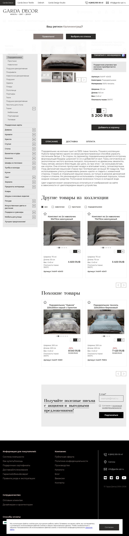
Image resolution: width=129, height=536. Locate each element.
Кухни (7, 172)
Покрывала (11, 72)
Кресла (8, 139)
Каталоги (59, 470)
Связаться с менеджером (109, 55)
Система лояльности (13, 457)
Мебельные (13, 112)
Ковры (8, 191)
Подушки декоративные (16, 68)
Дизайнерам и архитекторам (18, 504)
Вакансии (60, 478)
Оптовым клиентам (13, 500)
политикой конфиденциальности (112, 407)
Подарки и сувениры (14, 212)
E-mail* (102, 394)
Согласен (109, 527)
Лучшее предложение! (15, 222)
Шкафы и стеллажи (13, 163)
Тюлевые (11, 120)
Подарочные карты (13, 125)
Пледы (9, 87)
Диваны (8, 130)
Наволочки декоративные (17, 76)
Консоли (9, 158)
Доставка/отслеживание (15, 470)
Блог (57, 474)
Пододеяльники (15, 57)
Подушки (10, 79)
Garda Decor (8, 3)
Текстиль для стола (14, 105)
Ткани (8, 108)
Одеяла (9, 83)
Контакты (59, 482)
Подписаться (111, 415)
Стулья (8, 144)
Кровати (8, 134)
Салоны (111, 462)
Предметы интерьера (14, 187)
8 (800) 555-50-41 (96, 3)
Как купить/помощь (13, 461)
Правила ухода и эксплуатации (19, 478)
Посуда (8, 201)
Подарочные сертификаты (16, 465)
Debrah (41, 3)
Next (123, 285)
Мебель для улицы (13, 217)
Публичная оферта (64, 457)
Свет (7, 177)
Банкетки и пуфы (12, 153)
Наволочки (12, 65)
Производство (62, 465)
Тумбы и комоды (12, 168)
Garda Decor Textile (26, 3)
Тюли (8, 97)
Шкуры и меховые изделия (17, 196)
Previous (118, 285)
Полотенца (11, 90)
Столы (8, 149)
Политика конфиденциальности (71, 461)
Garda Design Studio (56, 3)
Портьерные (13, 116)
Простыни (12, 61)
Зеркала (8, 182)
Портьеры (10, 94)
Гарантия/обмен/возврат (15, 474)
